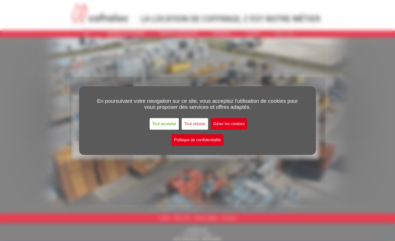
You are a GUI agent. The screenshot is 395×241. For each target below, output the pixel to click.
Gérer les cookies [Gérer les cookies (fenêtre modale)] (229, 124)
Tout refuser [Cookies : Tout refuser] (194, 124)
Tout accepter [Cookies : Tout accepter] (164, 124)
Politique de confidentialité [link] (197, 140)
